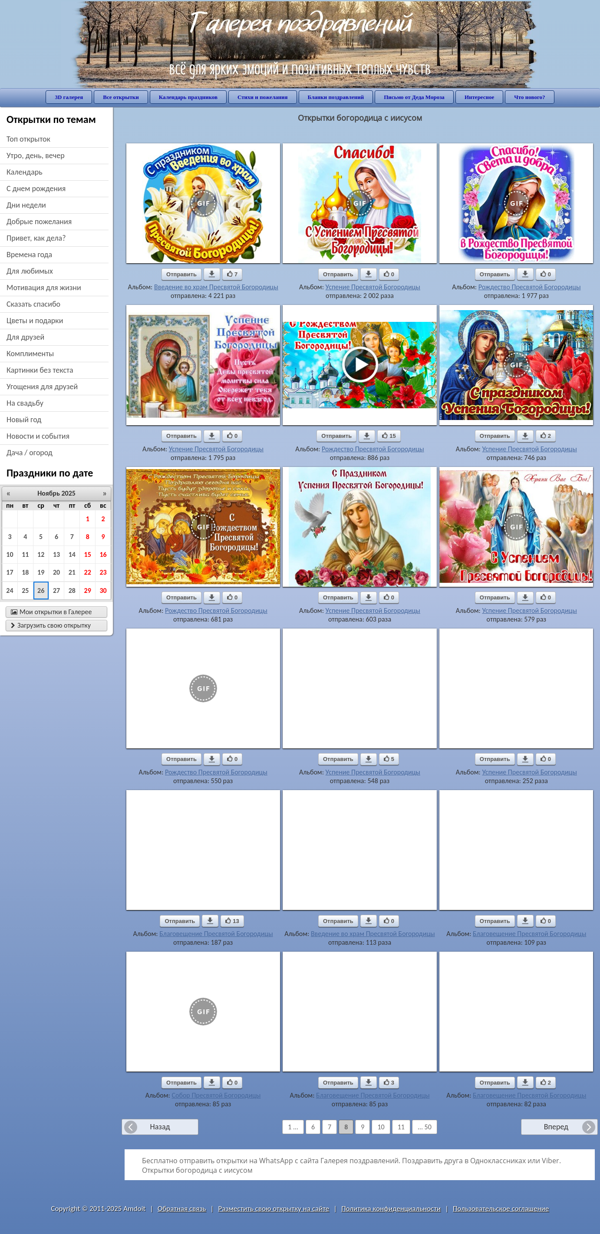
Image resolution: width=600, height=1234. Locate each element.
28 (72, 590)
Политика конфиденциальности (391, 1208)
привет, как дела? (36, 238)
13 (56, 554)
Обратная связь (182, 1208)
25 (25, 590)
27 (56, 590)
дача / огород (30, 452)
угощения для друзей (42, 386)
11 (25, 554)
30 (102, 590)
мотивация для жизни (44, 287)
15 (87, 554)
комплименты (30, 353)
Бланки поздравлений (336, 97)
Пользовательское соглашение (501, 1208)
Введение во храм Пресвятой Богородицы (216, 287)
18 (25, 572)
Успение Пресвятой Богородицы (373, 287)
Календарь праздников (188, 97)
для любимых (30, 271)
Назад (160, 1126)
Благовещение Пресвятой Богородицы (216, 934)
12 (40, 554)
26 (40, 590)
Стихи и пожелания (262, 97)
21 (72, 572)
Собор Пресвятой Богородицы (215, 1095)
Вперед (556, 1126)
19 (40, 572)
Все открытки (121, 97)
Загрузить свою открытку (51, 625)
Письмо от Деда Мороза (414, 97)
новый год (24, 419)
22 (87, 572)
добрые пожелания (39, 221)
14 (72, 554)
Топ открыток (28, 139)
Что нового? (529, 97)
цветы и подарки (35, 320)
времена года (29, 254)
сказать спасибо (33, 304)
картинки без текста (40, 370)
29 (87, 590)
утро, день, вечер (36, 155)
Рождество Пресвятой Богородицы (529, 287)
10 (9, 554)
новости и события (38, 436)
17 (9, 572)
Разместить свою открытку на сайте (273, 1208)
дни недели (26, 205)
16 (102, 554)
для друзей (25, 337)
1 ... (293, 1127)
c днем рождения (36, 188)
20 (56, 572)
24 (9, 590)
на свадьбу (25, 403)
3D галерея (69, 97)
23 (102, 572)
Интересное (479, 97)
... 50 (425, 1127)
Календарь (25, 172)
